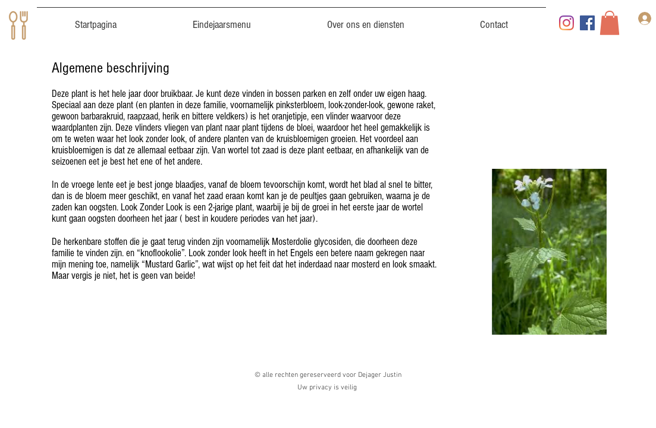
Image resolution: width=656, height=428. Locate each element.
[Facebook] (587, 22)
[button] (609, 23)
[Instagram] (566, 22)
